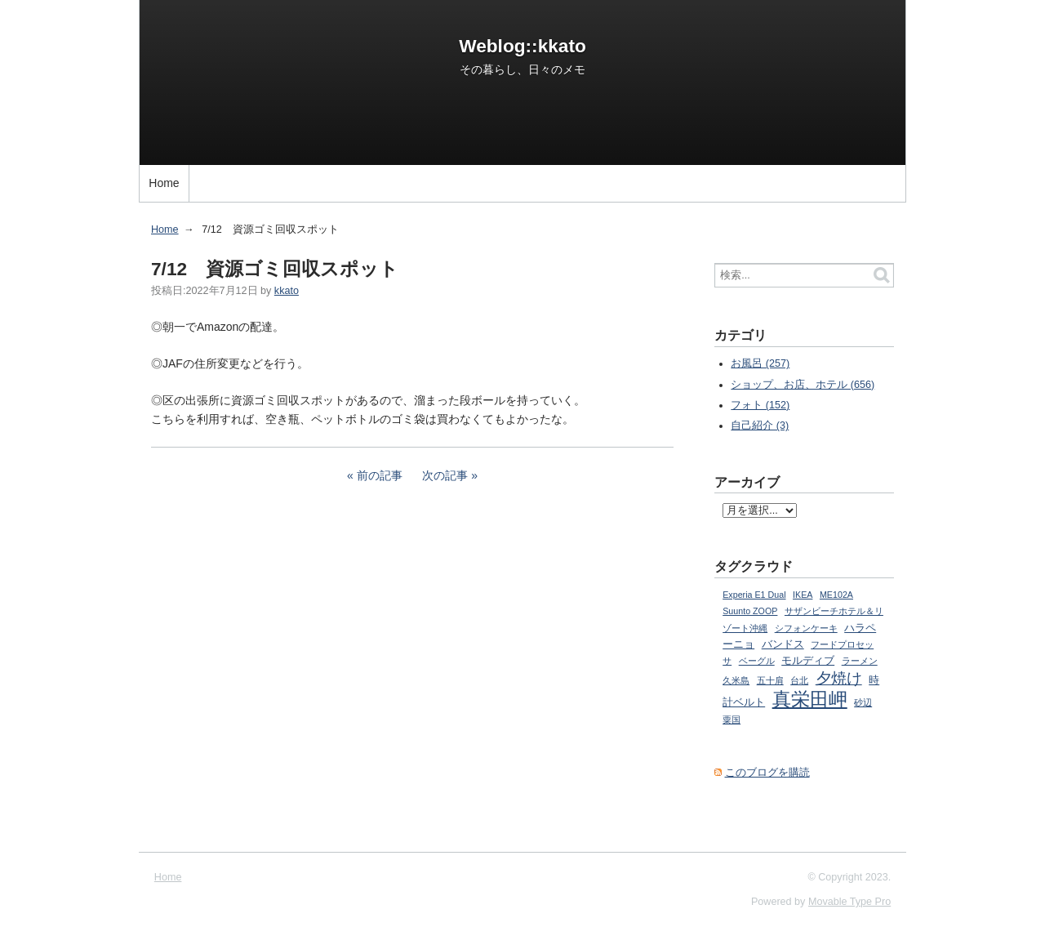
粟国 (731, 719)
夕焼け (839, 678)
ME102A (836, 594)
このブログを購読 (767, 772)
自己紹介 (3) (760, 425)
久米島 (736, 680)
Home (164, 182)
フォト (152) (760, 405)
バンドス (783, 644)
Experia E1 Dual (754, 594)
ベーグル (757, 661)
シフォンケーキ (806, 628)
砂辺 (863, 702)
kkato (286, 290)
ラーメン (860, 661)
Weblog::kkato (522, 45)
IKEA (802, 594)
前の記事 (379, 475)
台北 (799, 680)
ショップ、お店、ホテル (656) (802, 384)
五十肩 (770, 680)
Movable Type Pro (849, 901)
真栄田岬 (809, 699)
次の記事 (445, 475)
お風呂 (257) (760, 363)
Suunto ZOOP (750, 611)
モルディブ (807, 660)
